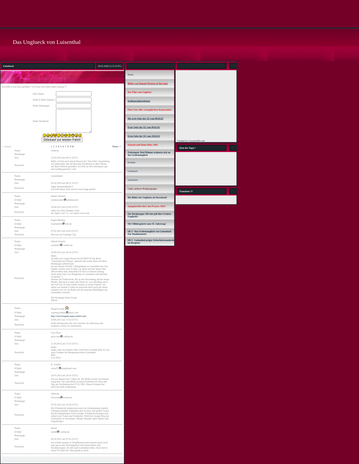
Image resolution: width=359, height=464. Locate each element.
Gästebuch (133, 171)
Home (130, 74)
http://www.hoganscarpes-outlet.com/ (68, 316)
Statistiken (133, 180)
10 (73, 146)
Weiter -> (116, 146)
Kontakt (131, 162)
